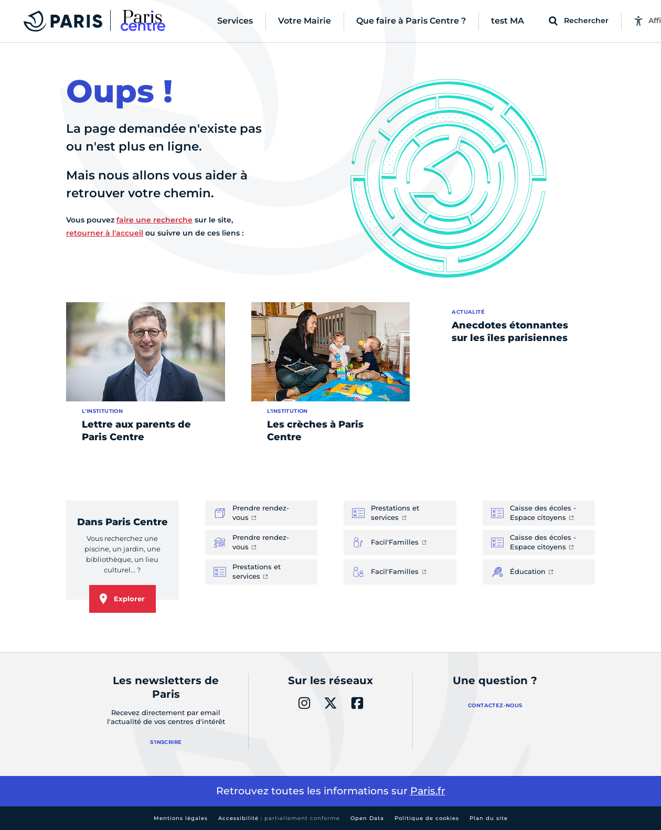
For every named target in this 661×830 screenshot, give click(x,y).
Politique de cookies (427, 818)
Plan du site (489, 818)
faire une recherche (154, 220)
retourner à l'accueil (104, 233)
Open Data (367, 818)
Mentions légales (181, 818)
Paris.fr (427, 791)
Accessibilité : (279, 818)
